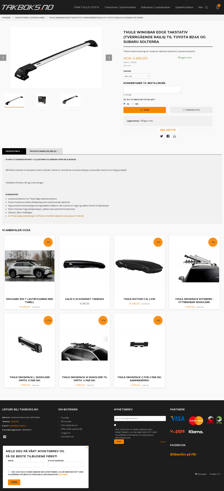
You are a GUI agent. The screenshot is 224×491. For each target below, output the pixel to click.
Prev (3, 58)
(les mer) (62, 474)
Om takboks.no (69, 425)
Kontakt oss (67, 436)
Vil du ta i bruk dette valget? (139, 99)
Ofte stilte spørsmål (71, 429)
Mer (200, 7)
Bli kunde (66, 421)
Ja (128, 104)
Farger (127, 71)
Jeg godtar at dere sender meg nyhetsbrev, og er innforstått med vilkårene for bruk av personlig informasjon (136, 433)
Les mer (163, 442)
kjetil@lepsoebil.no (18, 425)
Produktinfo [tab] (13, 151)
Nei (136, 104)
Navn (26, 463)
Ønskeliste (191, 110)
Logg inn (65, 432)
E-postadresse (65, 463)
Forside (65, 417)
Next (109, 58)
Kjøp (144, 110)
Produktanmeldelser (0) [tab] (43, 151)
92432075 (15, 421)
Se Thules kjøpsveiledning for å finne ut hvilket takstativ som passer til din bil (46, 215)
